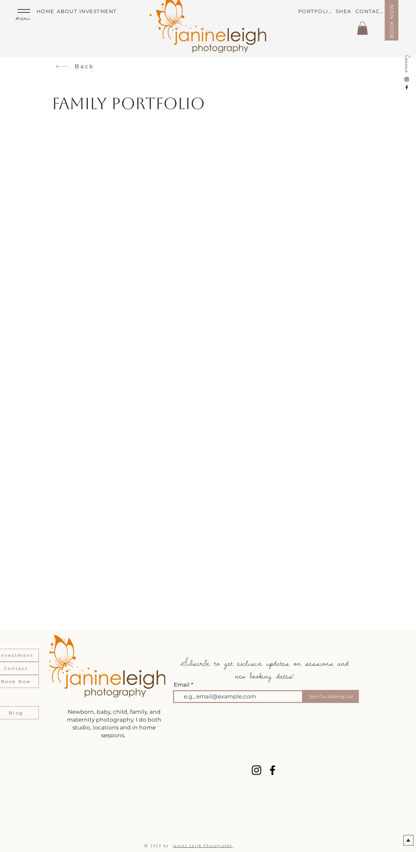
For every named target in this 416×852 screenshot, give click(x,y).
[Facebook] (406, 87)
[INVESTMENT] (99, 11)
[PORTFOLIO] (316, 11)
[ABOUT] (69, 11)
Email (182, 685)
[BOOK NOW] (391, 20)
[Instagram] (406, 79)
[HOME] (46, 11)
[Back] (75, 66)
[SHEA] (345, 11)
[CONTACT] (370, 11)
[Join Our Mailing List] (331, 696)
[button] (362, 28)
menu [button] (23, 17)
